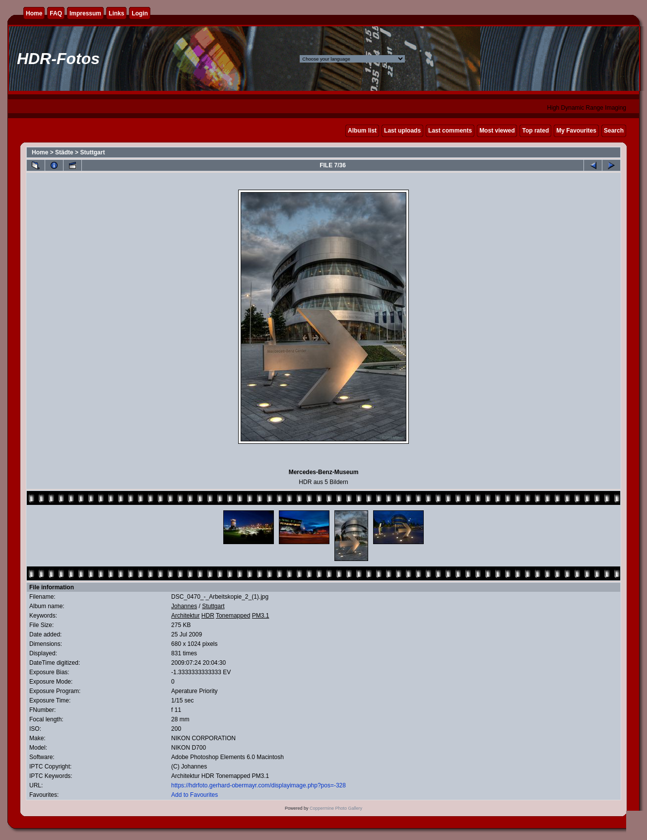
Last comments (450, 130)
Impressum (85, 13)
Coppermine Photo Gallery (336, 808)
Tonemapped (233, 615)
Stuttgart (92, 152)
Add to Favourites (194, 794)
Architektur (185, 615)
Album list (362, 130)
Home (34, 13)
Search (614, 130)
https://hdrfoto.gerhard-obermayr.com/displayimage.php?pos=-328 (258, 785)
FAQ (56, 13)
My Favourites (576, 130)
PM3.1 (260, 615)
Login (139, 13)
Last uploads (402, 130)
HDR (207, 615)
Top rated (535, 130)
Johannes (184, 606)
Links (116, 13)
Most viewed (497, 130)
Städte (64, 152)
